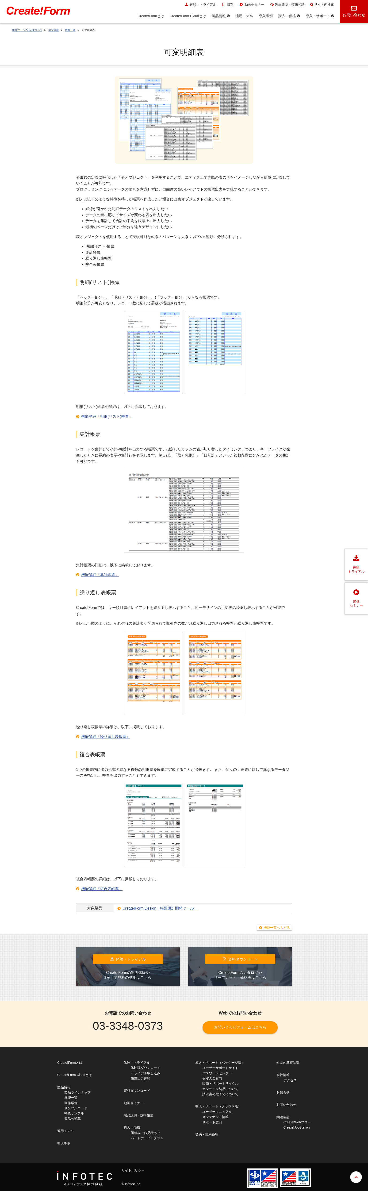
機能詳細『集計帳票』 (100, 575)
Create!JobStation (297, 1127)
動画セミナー (251, 4)
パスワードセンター (217, 1073)
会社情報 (283, 1075)
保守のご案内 (212, 1078)
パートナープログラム (147, 1138)
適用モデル (65, 1131)
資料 (228, 4)
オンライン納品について (220, 1089)
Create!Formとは (69, 1062)
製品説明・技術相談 (287, 4)
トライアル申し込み (145, 1073)
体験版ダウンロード (145, 1068)
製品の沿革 (72, 1119)
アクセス (290, 1080)
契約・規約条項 (206, 1134)
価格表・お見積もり (145, 1133)
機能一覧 (70, 30)
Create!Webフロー (297, 1122)
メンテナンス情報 (215, 1117)
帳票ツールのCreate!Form (27, 30)
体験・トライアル (200, 4)
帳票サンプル (74, 1113)
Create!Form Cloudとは (74, 1075)
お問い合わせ (286, 1104)
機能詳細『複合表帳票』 (102, 889)
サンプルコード (75, 1108)
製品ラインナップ (77, 1092)
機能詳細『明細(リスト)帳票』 (107, 417)
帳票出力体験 (140, 1078)
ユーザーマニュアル (217, 1112)
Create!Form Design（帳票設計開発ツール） (160, 908)
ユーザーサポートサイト (220, 1068)
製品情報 (53, 30)
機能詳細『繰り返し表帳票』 (105, 737)
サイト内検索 (322, 4)
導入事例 (63, 1143)
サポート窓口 (212, 1122)
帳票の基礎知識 (287, 1062)
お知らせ (283, 1092)
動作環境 (70, 1103)
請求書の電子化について (220, 1094)
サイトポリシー (133, 1170)
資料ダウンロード (137, 1090)
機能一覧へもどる (277, 928)
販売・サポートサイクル (220, 1083)
